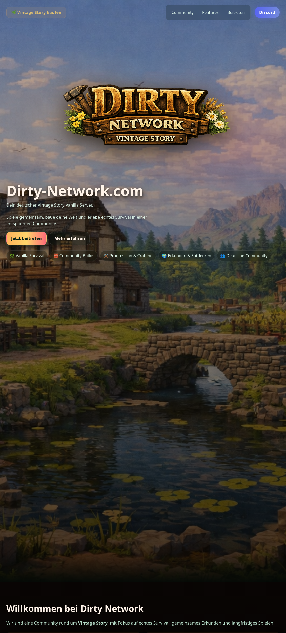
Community (182, 12)
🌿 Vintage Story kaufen (36, 12)
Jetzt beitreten (26, 238)
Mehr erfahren (69, 238)
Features (210, 12)
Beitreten (236, 12)
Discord (267, 12)
